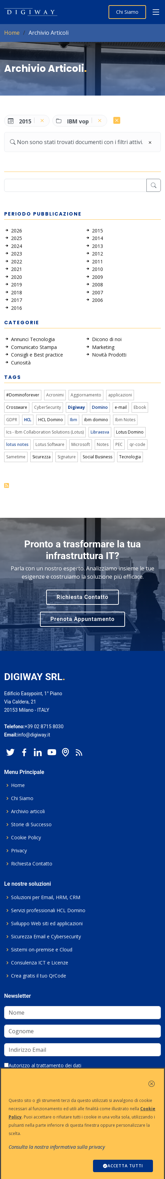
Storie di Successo (31, 824)
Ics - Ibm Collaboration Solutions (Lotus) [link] (45, 432)
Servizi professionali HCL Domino (48, 910)
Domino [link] (100, 407)
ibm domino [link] (96, 420)
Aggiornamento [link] (86, 395)
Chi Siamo (127, 12)
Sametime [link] (15, 457)
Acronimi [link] (55, 395)
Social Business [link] (97, 457)
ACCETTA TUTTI (123, 1166)
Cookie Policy (26, 837)
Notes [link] (103, 444)
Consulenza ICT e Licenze (39, 962)
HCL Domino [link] (50, 420)
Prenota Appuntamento (82, 619)
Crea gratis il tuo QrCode (38, 975)
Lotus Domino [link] (130, 432)
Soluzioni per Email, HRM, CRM (45, 897)
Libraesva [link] (100, 432)
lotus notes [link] (17, 444)
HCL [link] (27, 420)
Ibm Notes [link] (125, 420)
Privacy (19, 850)
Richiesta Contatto (82, 597)
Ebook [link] (140, 407)
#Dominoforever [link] (22, 395)
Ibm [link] (73, 420)
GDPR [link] (11, 420)
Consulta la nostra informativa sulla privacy (57, 1147)
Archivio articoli (28, 811)
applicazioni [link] (120, 395)
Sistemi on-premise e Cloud (41, 949)
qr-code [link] (137, 444)
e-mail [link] (121, 407)
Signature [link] (67, 457)
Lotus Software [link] (49, 444)
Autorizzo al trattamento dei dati (42, 1065)
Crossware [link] (16, 407)
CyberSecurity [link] (47, 407)
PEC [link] (119, 444)
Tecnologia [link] (130, 457)
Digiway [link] (76, 407)
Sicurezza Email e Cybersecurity (46, 936)
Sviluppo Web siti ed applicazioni (47, 923)
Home (12, 32)
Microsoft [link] (80, 444)
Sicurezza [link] (41, 457)
